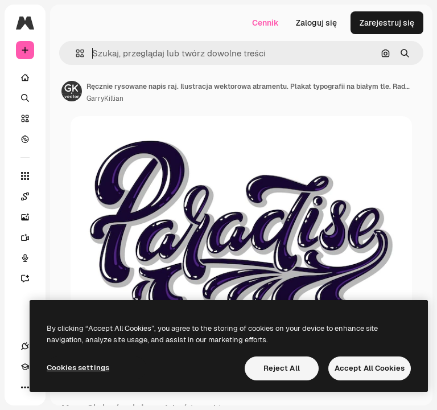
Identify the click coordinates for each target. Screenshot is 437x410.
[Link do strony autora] (71, 91)
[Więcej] (25, 387)
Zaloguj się (316, 23)
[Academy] (25, 367)
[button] (75, 53)
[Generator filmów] (31, 237)
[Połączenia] (25, 346)
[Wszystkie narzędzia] (25, 176)
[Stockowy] (25, 118)
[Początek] (25, 77)
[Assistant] (31, 278)
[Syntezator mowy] (31, 258)
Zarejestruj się (387, 23)
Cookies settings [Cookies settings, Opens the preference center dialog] (78, 367)
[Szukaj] (25, 98)
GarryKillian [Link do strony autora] (104, 98)
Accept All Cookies (370, 368)
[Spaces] (31, 196)
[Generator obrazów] (31, 217)
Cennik (265, 23)
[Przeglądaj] (25, 139)
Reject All (281, 368)
